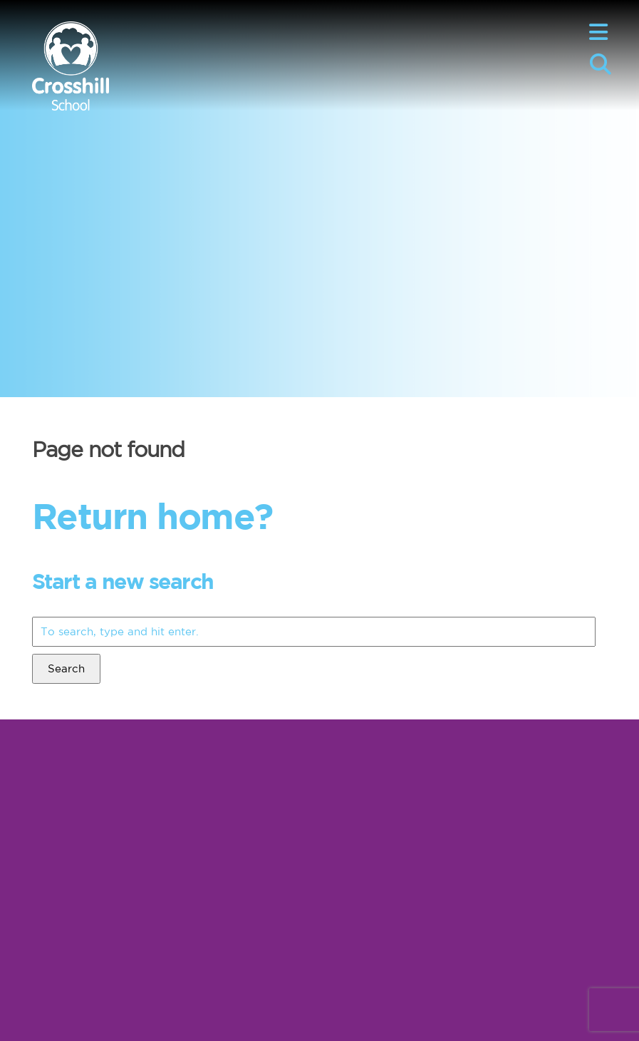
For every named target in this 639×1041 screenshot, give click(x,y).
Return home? (152, 515)
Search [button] (66, 668)
